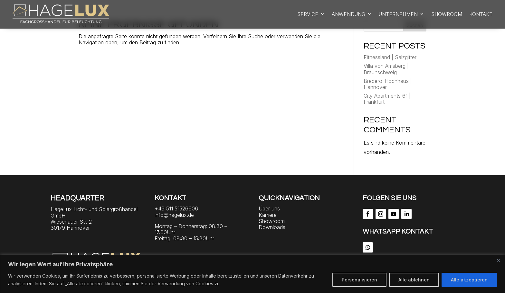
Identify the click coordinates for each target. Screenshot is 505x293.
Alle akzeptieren (469, 279)
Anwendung (348, 14)
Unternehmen (398, 14)
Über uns (269, 208)
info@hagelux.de (174, 215)
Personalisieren (359, 279)
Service (307, 14)
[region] (252, 274)
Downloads (272, 227)
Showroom (446, 14)
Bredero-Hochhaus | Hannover (388, 84)
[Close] (498, 260)
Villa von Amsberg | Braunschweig (386, 69)
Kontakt (480, 14)
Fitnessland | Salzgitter (390, 57)
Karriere (268, 215)
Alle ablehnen (414, 279)
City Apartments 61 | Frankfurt (387, 99)
